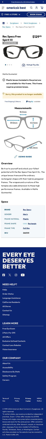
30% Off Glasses (28, 2)
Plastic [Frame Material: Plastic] (26, 219)
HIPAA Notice (39, 399)
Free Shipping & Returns (13, 101)
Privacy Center (28, 400)
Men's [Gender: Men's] (25, 214)
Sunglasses (14, 23)
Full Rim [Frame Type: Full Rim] (26, 228)
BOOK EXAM (36, 14)
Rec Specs (6, 27)
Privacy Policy (17, 399)
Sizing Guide (23, 156)
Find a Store (10, 14)
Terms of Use (5, 399)
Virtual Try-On (30, 65)
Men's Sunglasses (30, 23)
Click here (10, 427)
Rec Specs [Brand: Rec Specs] (27, 210)
